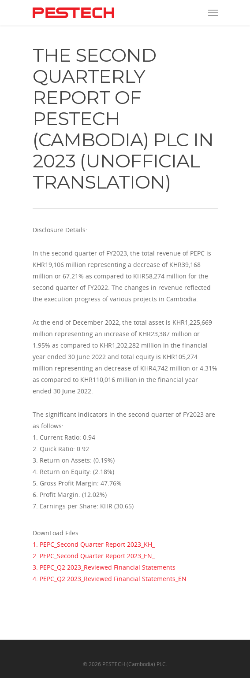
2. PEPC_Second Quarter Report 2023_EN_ (94, 556)
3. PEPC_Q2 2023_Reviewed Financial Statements (104, 567)
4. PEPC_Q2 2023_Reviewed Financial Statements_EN (110, 578)
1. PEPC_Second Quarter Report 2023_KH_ (94, 544)
